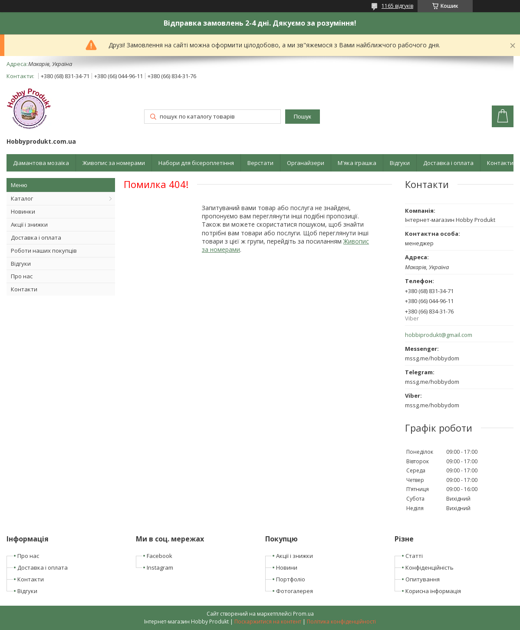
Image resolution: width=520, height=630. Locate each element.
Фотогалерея (294, 591)
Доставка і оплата (448, 163)
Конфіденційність (429, 567)
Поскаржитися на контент (267, 621)
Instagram (160, 567)
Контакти (500, 163)
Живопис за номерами (113, 163)
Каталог (22, 198)
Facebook (159, 556)
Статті (414, 556)
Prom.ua (303, 613)
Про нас (22, 276)
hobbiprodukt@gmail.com (438, 335)
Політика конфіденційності (341, 621)
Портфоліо (290, 579)
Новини (286, 567)
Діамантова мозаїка (41, 163)
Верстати (260, 163)
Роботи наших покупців (44, 250)
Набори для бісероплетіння (196, 163)
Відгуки (400, 163)
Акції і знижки (29, 224)
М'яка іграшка (357, 163)
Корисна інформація (433, 591)
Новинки (23, 211)
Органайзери (305, 163)
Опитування (422, 579)
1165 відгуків (397, 6)
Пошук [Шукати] (302, 116)
